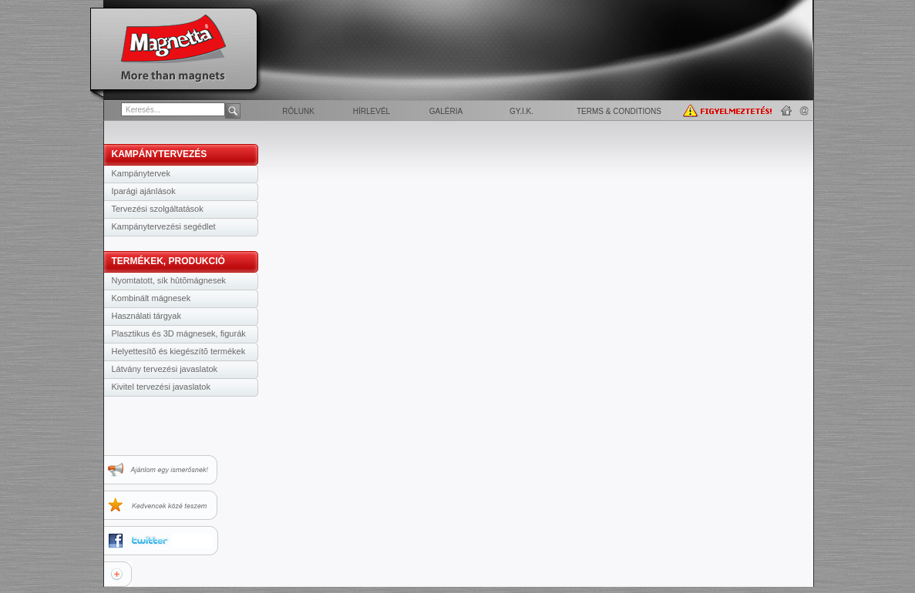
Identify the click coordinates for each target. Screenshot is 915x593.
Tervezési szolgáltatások (158, 208)
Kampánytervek (141, 173)
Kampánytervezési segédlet (164, 226)
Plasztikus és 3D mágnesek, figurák (179, 333)
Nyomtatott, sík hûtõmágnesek (169, 280)
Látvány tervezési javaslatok (165, 369)
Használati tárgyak (147, 315)
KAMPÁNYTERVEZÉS (159, 154)
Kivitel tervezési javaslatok (161, 386)
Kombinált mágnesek (151, 298)
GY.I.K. (521, 111)
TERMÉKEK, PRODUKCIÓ (168, 261)
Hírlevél (371, 111)
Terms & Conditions (619, 111)
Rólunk (298, 111)
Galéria (446, 111)
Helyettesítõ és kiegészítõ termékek (179, 351)
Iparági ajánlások (144, 191)
